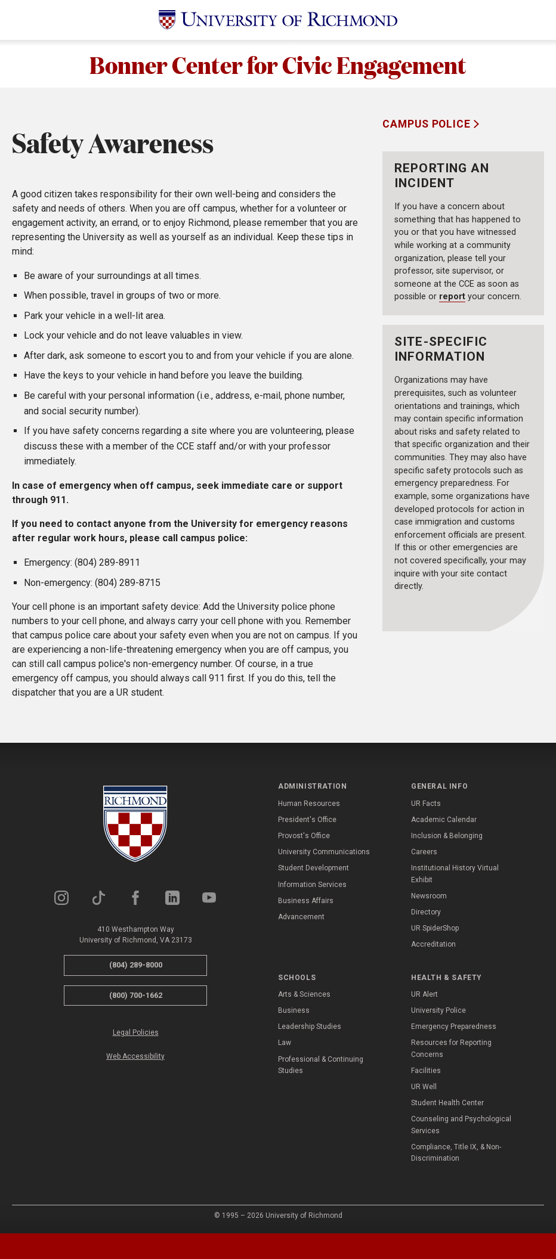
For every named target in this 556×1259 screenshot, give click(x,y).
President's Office (307, 819)
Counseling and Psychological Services (461, 1124)
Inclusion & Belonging (447, 836)
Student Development (313, 868)
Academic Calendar (444, 819)
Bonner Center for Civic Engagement (278, 63)
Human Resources (309, 803)
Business (294, 1010)
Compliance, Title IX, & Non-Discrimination (456, 1152)
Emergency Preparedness (453, 1026)
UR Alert (424, 994)
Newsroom (429, 896)
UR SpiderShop (435, 928)
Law (284, 1042)
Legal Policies (136, 1032)
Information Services (312, 884)
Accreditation (433, 944)
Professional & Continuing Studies (320, 1065)
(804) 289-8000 (135, 964)
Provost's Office (304, 836)
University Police (438, 1010)
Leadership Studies (309, 1026)
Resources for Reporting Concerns (451, 1048)
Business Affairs (305, 901)
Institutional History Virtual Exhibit (455, 873)
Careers (424, 852)
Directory (426, 912)
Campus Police (427, 124)
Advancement (301, 917)
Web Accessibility (135, 1056)
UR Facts (426, 803)
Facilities (426, 1070)
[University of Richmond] (278, 20)
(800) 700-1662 (135, 995)
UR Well (424, 1087)
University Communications (324, 852)
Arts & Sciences (304, 994)
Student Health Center (447, 1103)
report (452, 297)
